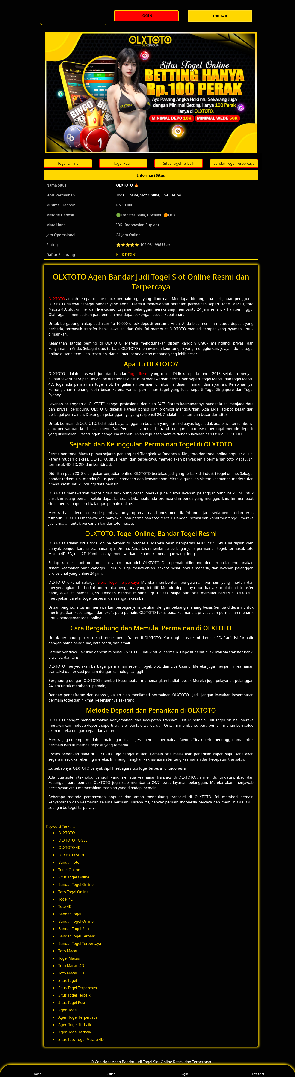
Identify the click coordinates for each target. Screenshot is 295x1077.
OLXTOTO (56, 298)
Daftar (110, 1071)
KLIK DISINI (126, 254)
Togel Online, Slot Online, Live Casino (148, 195)
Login (184, 1071)
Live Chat (258, 1071)
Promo (36, 1071)
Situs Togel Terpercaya (118, 582)
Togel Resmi (139, 373)
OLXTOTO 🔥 (127, 185)
